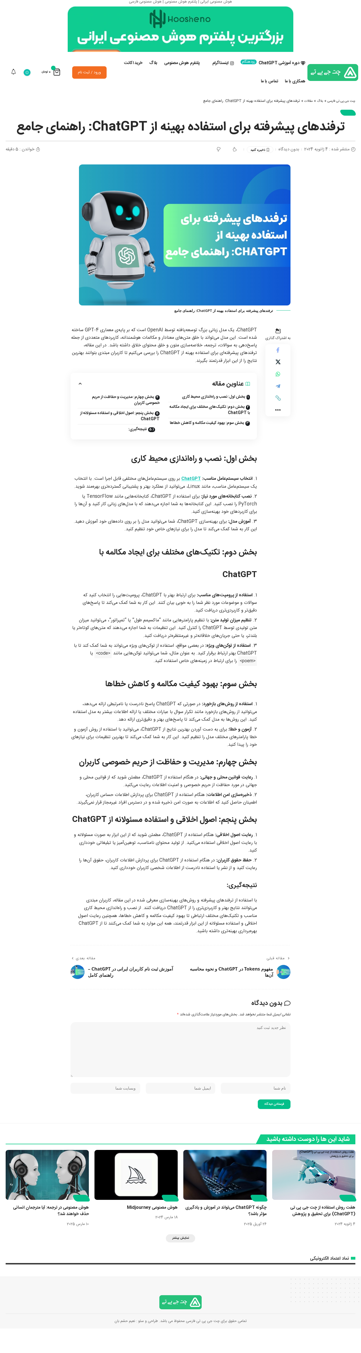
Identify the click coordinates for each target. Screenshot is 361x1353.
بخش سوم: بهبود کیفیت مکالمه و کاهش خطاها (207, 438)
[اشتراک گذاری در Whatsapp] (278, 393)
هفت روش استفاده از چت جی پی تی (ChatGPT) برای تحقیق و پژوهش (320, 1234)
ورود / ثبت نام (89, 85)
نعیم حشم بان (125, 1345)
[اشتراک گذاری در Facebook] (278, 366)
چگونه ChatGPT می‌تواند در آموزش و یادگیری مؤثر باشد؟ (231, 1234)
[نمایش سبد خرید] (51, 84)
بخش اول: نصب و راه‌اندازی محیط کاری (213, 411)
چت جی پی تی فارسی (338, 113)
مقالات (301, 113)
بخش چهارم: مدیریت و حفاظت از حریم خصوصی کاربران (126, 415)
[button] (278, 420)
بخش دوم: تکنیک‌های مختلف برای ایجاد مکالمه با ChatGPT (210, 425)
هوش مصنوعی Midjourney (151, 1231)
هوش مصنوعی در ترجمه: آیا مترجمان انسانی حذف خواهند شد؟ (48, 1234)
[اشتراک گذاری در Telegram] (278, 406)
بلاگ (313, 113)
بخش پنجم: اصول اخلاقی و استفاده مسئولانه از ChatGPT (120, 431)
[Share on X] (278, 379)
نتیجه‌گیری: (136, 444)
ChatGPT (190, 494)
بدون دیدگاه (288, 164)
